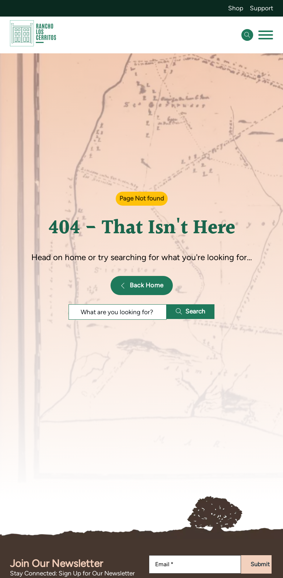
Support (261, 8)
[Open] (265, 35)
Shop (235, 8)
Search (190, 311)
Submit (260, 564)
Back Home (142, 285)
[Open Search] (247, 35)
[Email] (195, 564)
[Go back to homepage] (33, 34)
